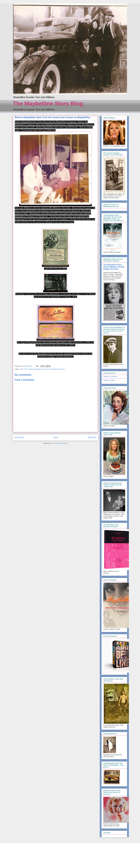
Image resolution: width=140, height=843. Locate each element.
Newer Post (19, 437)
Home (56, 437)
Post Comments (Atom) (59, 443)
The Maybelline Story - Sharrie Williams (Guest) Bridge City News (114, 267)
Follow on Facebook (110, 376)
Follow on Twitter (109, 380)
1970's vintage (28, 369)
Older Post (92, 437)
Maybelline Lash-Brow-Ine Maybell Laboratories (49, 369)
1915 (21, 369)
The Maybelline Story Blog (48, 103)
